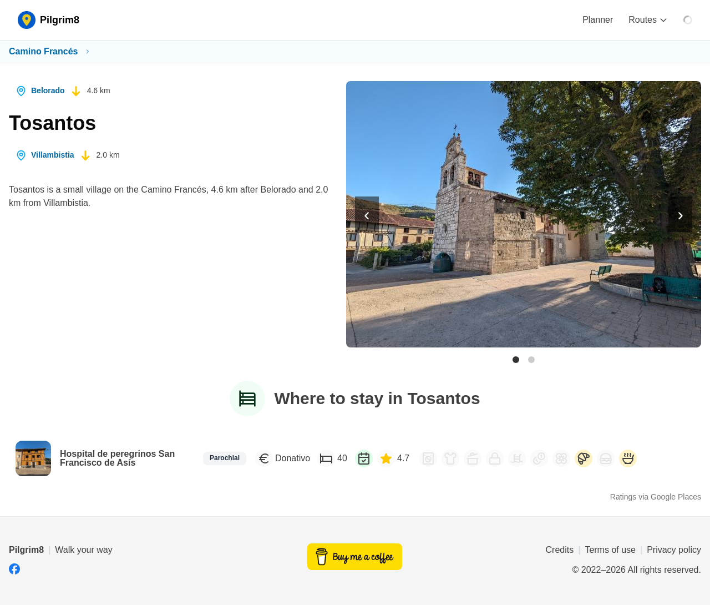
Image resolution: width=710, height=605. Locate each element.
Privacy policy (674, 549)
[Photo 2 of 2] (531, 359)
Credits (560, 549)
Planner (597, 19)
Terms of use (610, 549)
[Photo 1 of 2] (516, 359)
